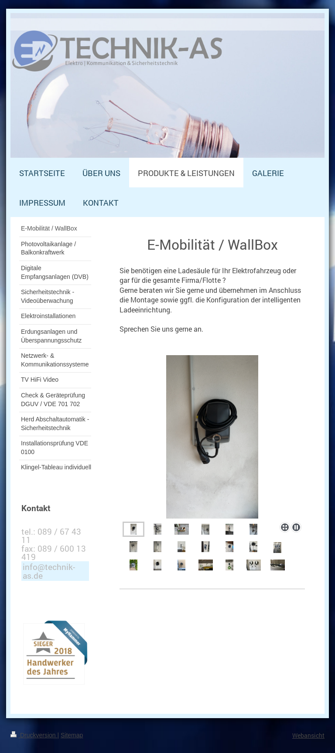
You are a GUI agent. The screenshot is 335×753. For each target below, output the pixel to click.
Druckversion (33, 735)
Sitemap (72, 735)
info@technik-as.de (49, 571)
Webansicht (308, 735)
